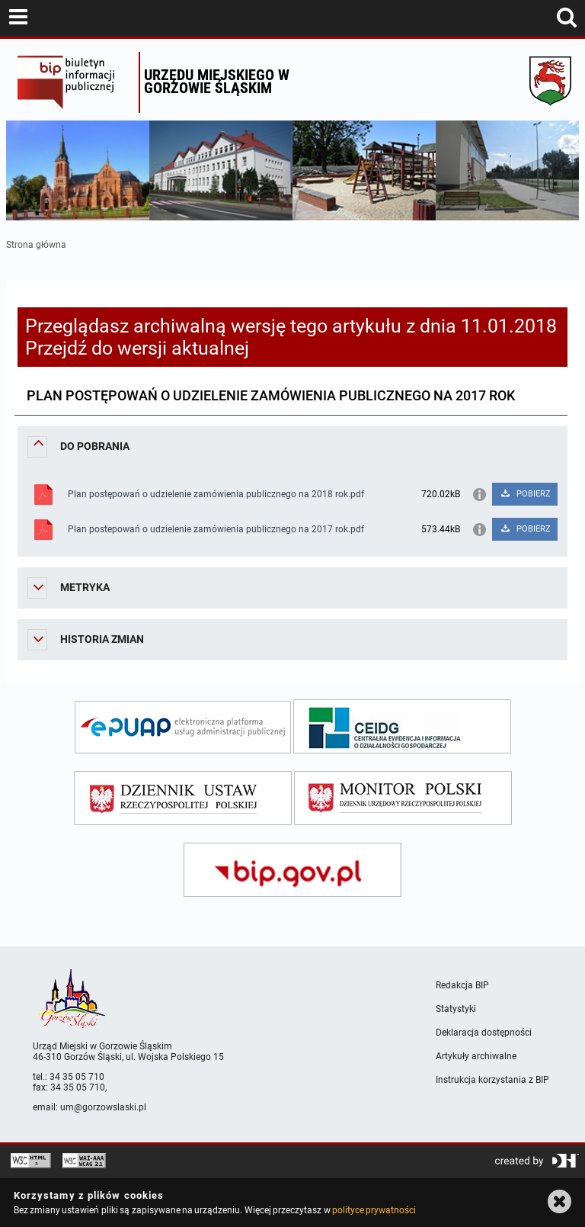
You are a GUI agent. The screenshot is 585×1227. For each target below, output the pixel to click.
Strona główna (36, 244)
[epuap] (183, 727)
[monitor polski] (403, 798)
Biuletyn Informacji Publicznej (74, 82)
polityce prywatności (374, 1210)
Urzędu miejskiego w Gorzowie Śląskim (216, 81)
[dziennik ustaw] (183, 798)
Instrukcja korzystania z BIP (492, 1079)
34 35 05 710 (77, 1076)
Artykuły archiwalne (476, 1056)
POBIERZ (525, 494)
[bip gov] (292, 870)
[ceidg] (402, 726)
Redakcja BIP (462, 985)
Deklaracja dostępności (484, 1032)
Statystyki (456, 1009)
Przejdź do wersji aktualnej (137, 348)
